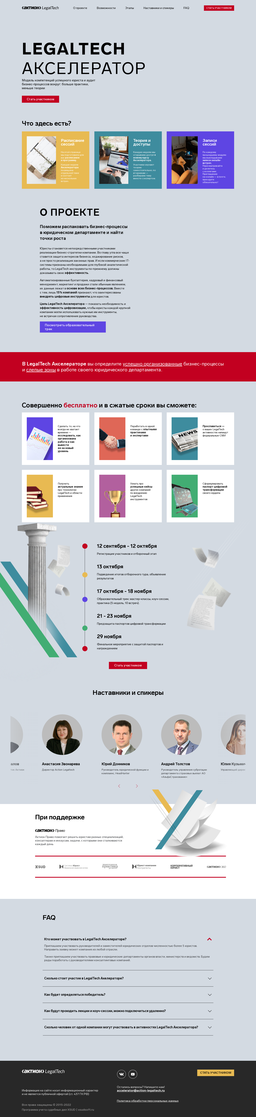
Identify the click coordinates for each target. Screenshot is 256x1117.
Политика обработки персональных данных (148, 1101)
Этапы (129, 8)
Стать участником (219, 8)
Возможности (106, 8)
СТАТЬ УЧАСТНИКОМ (215, 1072)
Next (137, 786)
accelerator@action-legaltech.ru (141, 1090)
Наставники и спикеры (159, 8)
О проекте (80, 8)
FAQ (186, 8)
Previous (118, 786)
